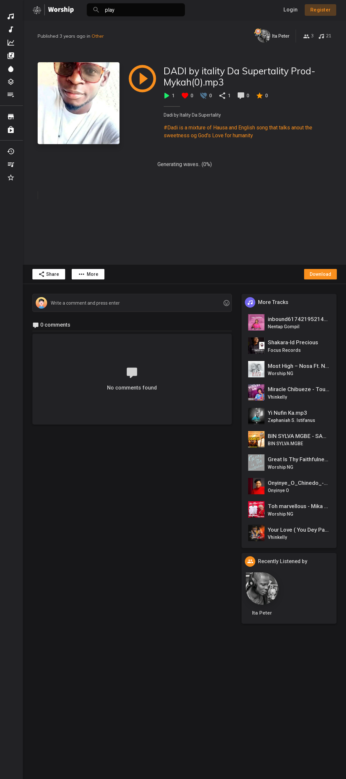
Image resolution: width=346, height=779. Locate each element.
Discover (11, 16)
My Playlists (11, 164)
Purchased (11, 130)
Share (48, 274)
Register (320, 10)
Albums (11, 56)
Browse (11, 117)
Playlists (11, 95)
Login (290, 10)
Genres (11, 82)
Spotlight (11, 69)
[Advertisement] (184, 722)
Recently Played (11, 151)
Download (320, 274)
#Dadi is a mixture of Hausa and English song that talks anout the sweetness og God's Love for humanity (238, 131)
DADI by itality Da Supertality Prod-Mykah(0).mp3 (239, 76)
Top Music (11, 43)
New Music (11, 29)
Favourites (11, 177)
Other (98, 36)
